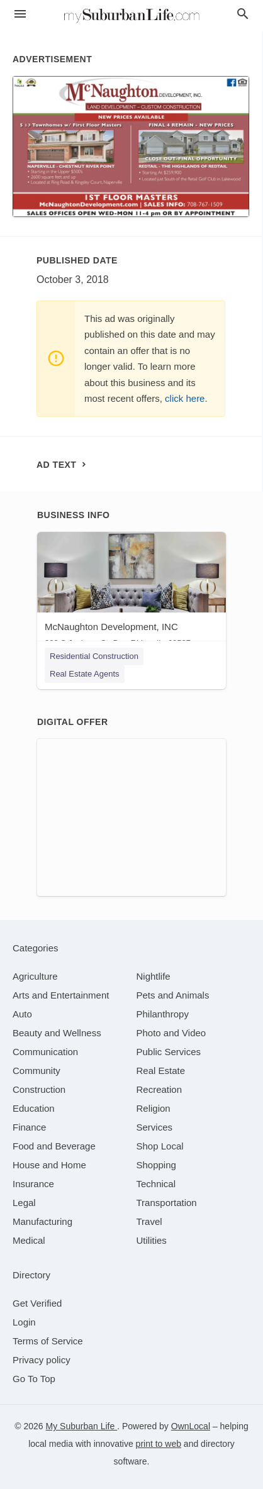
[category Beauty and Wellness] (57, 1032)
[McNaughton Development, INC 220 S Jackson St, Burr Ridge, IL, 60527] (131, 593)
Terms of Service (48, 1341)
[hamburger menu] (20, 14)
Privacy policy (41, 1359)
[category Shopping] (156, 1165)
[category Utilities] (152, 1240)
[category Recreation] (159, 1089)
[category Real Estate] (161, 1070)
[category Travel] (149, 1221)
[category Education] (34, 1108)
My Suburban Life (82, 1426)
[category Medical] (29, 1240)
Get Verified (37, 1303)
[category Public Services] (169, 1051)
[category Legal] (24, 1202)
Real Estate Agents (85, 673)
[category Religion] (154, 1108)
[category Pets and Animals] (173, 995)
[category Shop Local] (160, 1146)
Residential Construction (94, 656)
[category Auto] (22, 1014)
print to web (158, 1444)
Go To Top (34, 1378)
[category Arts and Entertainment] (61, 995)
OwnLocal (190, 1426)
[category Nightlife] (154, 976)
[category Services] (155, 1127)
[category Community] (36, 1070)
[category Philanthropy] (163, 1014)
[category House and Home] (49, 1165)
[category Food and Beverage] (54, 1146)
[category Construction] (39, 1089)
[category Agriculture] (35, 976)
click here (184, 398)
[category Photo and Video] (171, 1032)
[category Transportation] (167, 1202)
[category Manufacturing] (42, 1221)
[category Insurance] (33, 1183)
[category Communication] (45, 1051)
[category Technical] (156, 1183)
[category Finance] (29, 1127)
